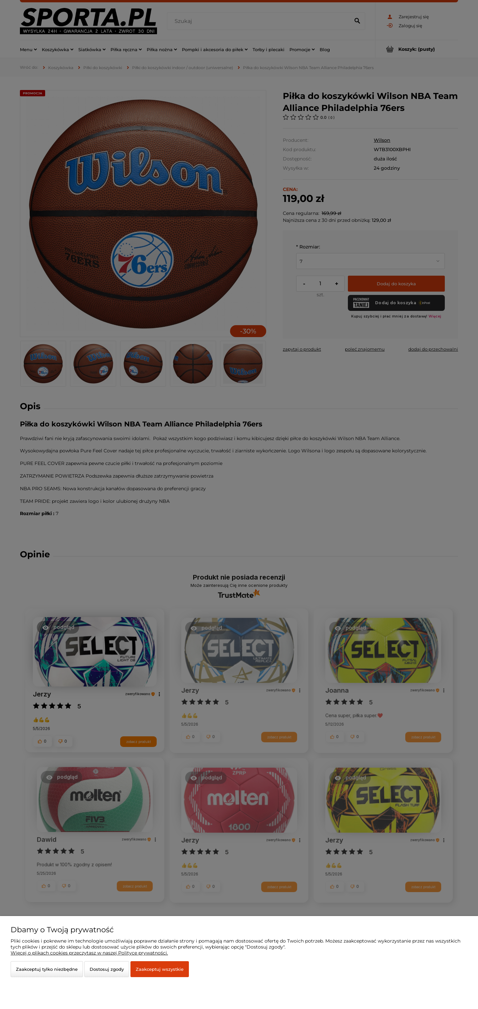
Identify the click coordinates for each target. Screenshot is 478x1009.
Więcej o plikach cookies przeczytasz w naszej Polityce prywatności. (89, 953)
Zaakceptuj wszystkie (160, 969)
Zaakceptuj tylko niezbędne (47, 969)
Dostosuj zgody (107, 969)
